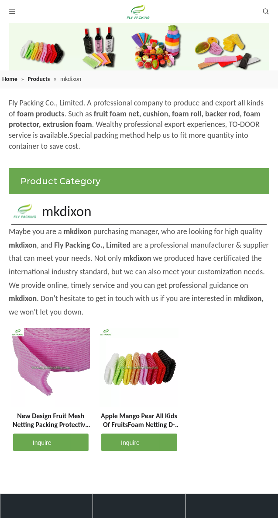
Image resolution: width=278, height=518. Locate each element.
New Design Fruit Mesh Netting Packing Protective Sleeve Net (51, 420)
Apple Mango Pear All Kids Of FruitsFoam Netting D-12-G (139, 420)
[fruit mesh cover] (139, 46)
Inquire (32, 442)
